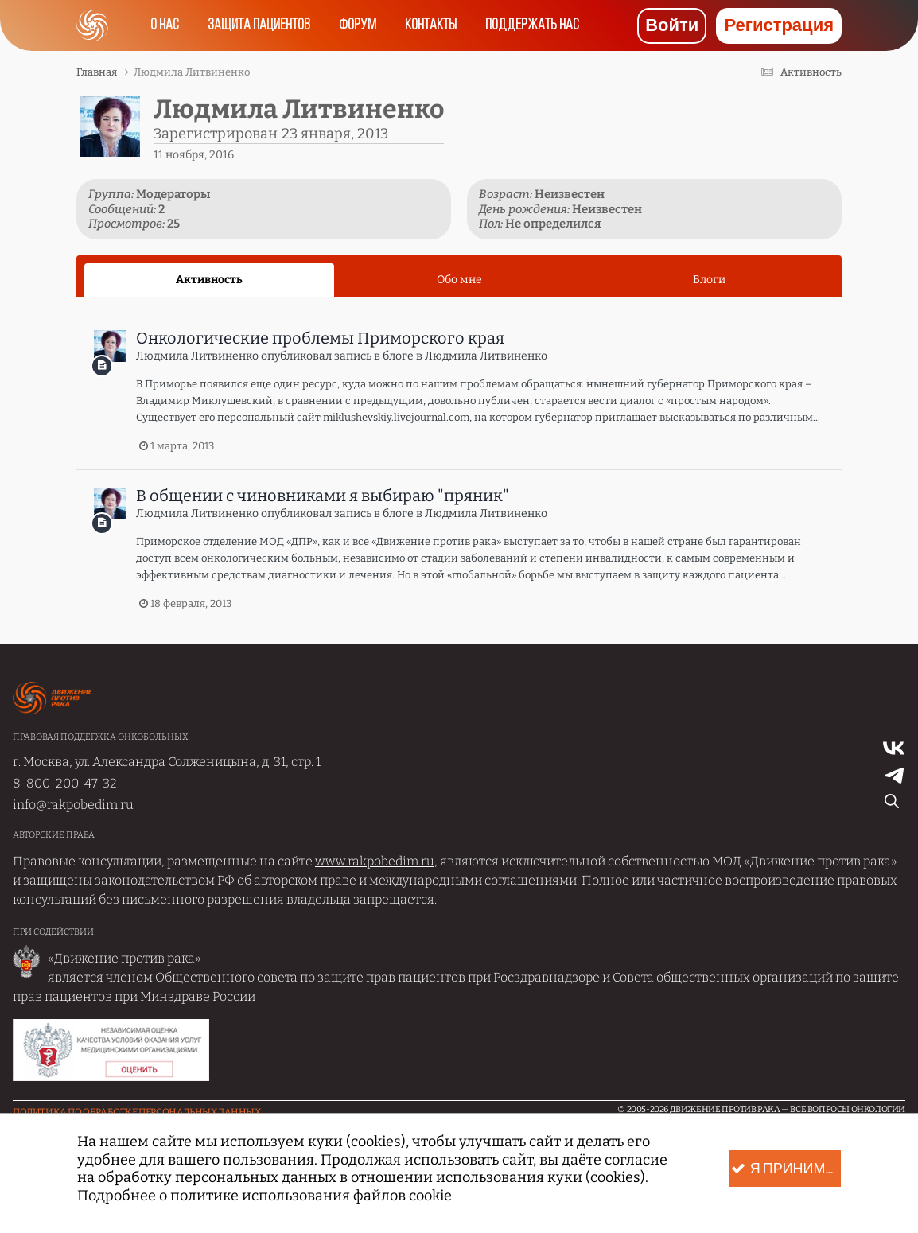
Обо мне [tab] (459, 279)
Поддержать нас (532, 25)
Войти (671, 26)
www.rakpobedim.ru (374, 861)
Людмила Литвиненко (197, 356)
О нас (164, 25)
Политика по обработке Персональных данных (137, 1112)
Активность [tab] (209, 279)
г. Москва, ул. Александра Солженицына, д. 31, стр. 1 (167, 761)
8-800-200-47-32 (65, 783)
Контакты (431, 25)
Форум (357, 25)
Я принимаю (786, 1169)
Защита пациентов (259, 25)
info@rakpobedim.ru (73, 804)
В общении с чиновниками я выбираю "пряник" (322, 495)
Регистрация (779, 26)
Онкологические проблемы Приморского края (320, 338)
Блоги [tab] (709, 279)
